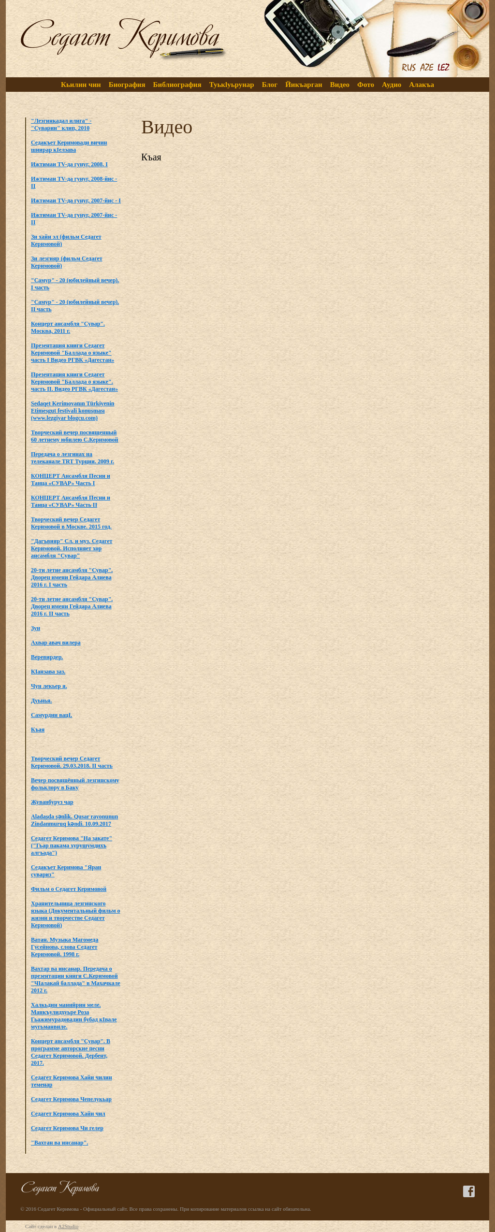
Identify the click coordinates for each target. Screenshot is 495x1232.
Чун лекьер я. (49, 686)
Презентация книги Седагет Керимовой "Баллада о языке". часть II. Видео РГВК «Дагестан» (74, 381)
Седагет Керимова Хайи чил (68, 1113)
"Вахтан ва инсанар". (59, 1142)
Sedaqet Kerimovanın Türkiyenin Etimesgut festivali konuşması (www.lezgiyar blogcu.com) (72, 410)
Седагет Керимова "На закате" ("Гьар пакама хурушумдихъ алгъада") (71, 845)
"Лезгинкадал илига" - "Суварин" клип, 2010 (61, 124)
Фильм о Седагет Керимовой (68, 889)
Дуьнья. (41, 700)
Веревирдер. (47, 657)
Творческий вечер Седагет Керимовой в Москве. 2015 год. (71, 523)
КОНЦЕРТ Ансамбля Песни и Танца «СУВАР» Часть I (70, 480)
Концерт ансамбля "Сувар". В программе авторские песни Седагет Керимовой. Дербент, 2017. (70, 1052)
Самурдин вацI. (51, 715)
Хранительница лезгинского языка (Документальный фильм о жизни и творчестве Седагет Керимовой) (75, 914)
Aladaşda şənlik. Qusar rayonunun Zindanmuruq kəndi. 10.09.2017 (74, 820)
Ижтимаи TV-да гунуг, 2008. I (69, 164)
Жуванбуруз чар (52, 802)
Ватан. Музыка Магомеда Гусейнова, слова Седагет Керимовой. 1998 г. (64, 947)
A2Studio (68, 1226)
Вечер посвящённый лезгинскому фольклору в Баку (75, 784)
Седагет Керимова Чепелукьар (71, 1099)
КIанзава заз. (48, 671)
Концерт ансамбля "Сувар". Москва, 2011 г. (68, 327)
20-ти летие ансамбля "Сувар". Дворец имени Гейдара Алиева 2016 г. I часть (72, 577)
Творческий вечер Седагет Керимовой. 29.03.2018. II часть (72, 762)
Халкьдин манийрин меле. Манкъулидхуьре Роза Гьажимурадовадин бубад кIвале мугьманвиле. (74, 1016)
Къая (37, 729)
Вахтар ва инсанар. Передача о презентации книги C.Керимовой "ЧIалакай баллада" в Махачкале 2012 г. (75, 979)
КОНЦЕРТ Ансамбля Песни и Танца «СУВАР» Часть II (70, 501)
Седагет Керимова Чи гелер (67, 1128)
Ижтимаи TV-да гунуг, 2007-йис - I (76, 200)
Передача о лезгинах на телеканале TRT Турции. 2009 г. (72, 458)
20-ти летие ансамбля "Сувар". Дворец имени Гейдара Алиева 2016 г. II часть (72, 606)
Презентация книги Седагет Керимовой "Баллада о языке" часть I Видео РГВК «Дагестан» (72, 352)
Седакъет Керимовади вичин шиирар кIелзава (69, 146)
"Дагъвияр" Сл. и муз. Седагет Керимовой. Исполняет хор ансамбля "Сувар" (71, 548)
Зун (35, 628)
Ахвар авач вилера (56, 642)
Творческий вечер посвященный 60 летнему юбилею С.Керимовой (74, 436)
